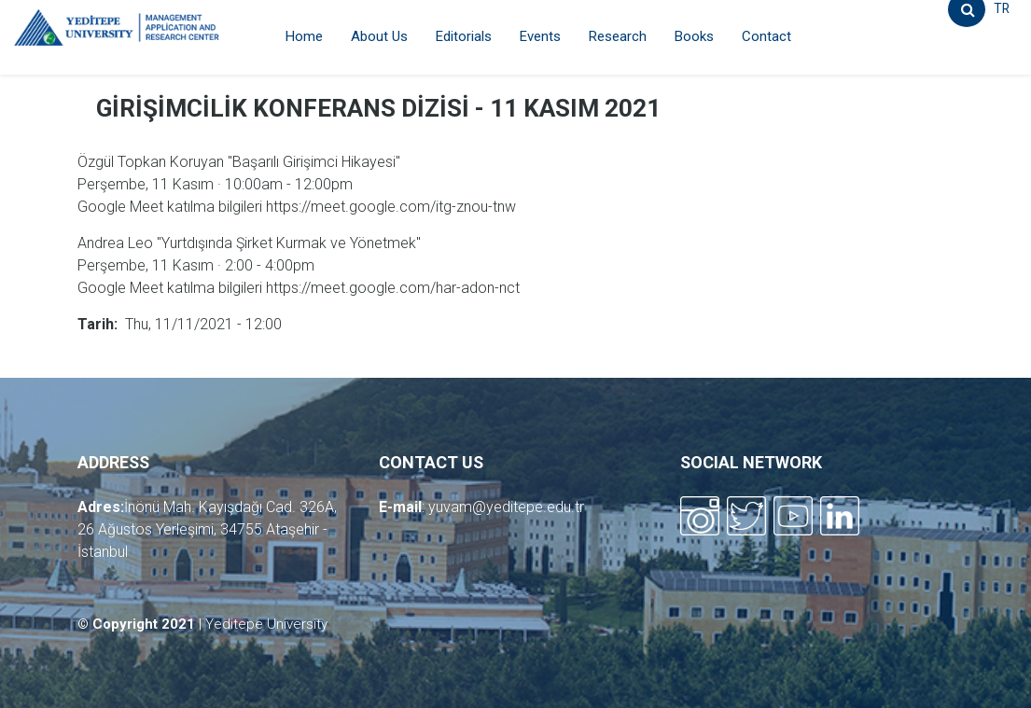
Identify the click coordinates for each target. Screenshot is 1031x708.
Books (694, 36)
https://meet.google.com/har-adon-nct (393, 288)
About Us (379, 36)
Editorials (464, 36)
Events (540, 36)
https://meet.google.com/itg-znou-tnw (391, 206)
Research (618, 36)
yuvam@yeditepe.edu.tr (506, 507)
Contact (766, 36)
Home (304, 36)
